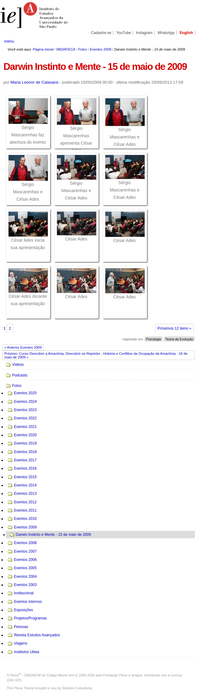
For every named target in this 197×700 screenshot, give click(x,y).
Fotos (82, 49)
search (183, 41)
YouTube (123, 33)
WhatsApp (166, 33)
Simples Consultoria (77, 688)
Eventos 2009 (100, 49)
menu (9, 41)
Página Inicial (42, 49)
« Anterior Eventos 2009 (23, 347)
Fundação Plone (115, 675)
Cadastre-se (101, 33)
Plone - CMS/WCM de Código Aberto (39, 675)
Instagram (144, 33)
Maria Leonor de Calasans (34, 82)
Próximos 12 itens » (174, 328)
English (186, 33)
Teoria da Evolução (179, 339)
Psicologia (153, 339)
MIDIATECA (65, 49)
